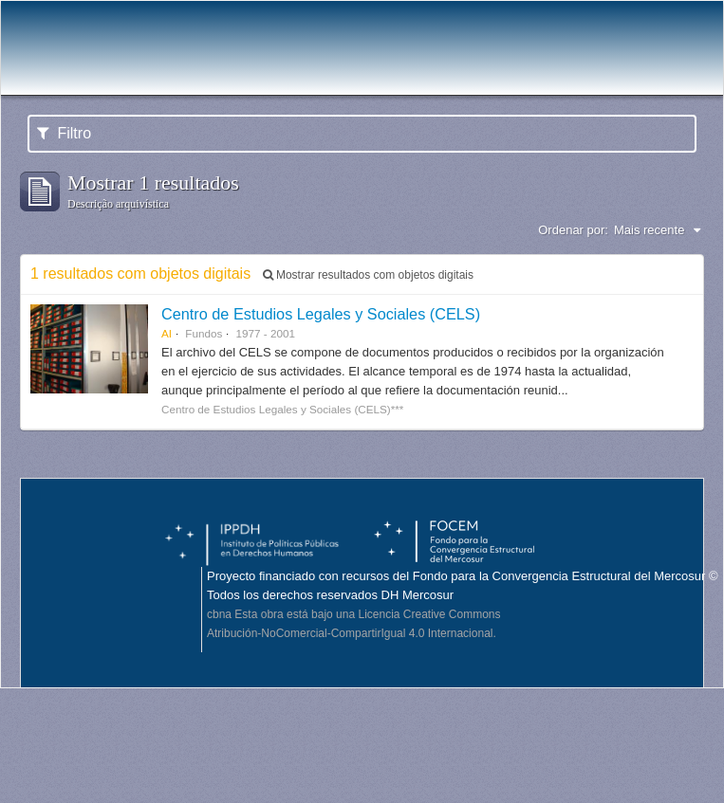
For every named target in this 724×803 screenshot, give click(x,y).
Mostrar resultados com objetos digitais (368, 275)
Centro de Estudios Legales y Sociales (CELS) (320, 313)
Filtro (64, 133)
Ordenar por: (573, 230)
